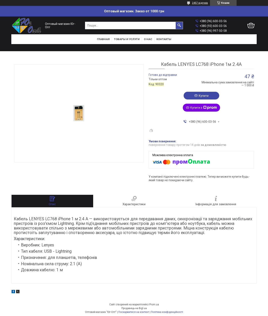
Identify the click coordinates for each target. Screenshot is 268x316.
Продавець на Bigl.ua (134, 308)
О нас (148, 39)
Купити (204, 95)
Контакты (163, 39)
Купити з (203, 108)
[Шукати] (179, 25)
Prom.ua (154, 304)
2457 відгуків (200, 2)
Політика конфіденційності (167, 312)
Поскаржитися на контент (133, 312)
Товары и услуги (127, 39)
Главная (103, 39)
